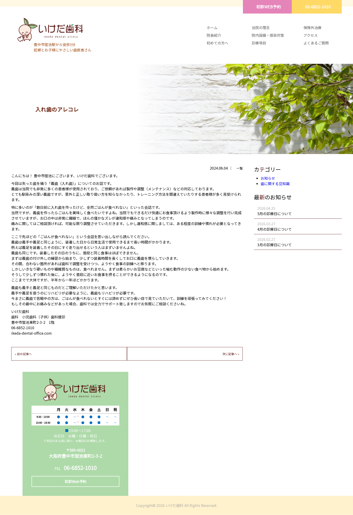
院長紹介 (214, 35)
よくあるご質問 (316, 43)
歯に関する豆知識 (275, 183)
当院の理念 (261, 27)
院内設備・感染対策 (268, 35)
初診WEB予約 (267, 6)
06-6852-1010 (317, 6)
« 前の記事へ (23, 354)
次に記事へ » (230, 354)
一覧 (239, 168)
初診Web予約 (75, 481)
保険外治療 (312, 27)
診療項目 (259, 43)
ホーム (212, 27)
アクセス (310, 35)
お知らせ (268, 178)
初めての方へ (217, 43)
